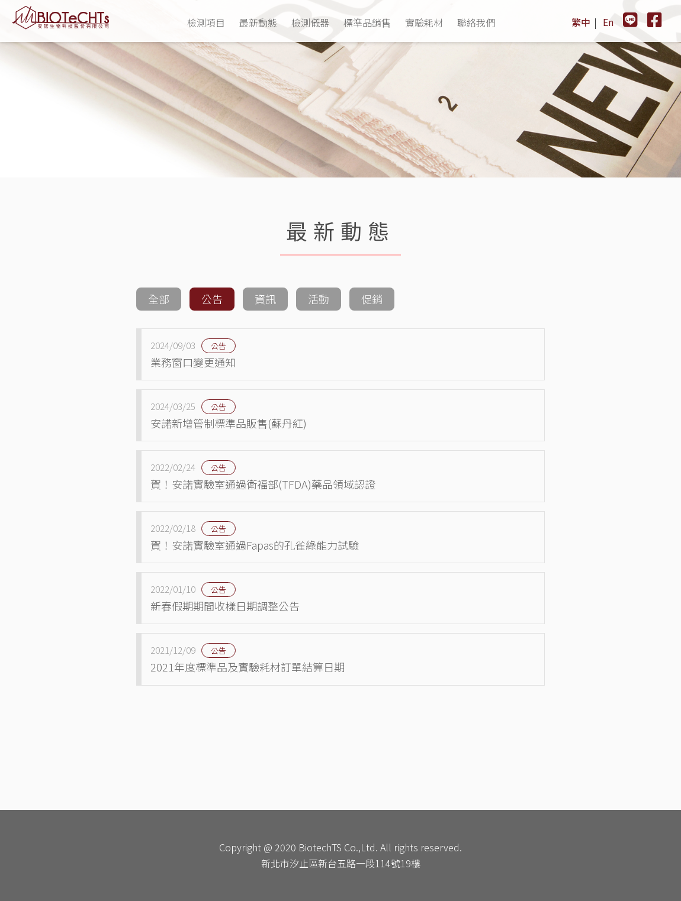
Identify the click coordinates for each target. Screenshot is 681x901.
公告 (212, 298)
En (608, 22)
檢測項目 (206, 22)
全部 (158, 298)
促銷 (372, 298)
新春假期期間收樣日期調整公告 (342, 597)
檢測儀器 (310, 22)
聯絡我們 (476, 22)
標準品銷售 (367, 22)
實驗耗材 (424, 22)
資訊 (265, 298)
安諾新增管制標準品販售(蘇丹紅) (342, 415)
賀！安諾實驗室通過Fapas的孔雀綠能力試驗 (342, 537)
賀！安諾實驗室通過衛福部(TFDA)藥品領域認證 (342, 476)
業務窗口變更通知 (342, 354)
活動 (318, 298)
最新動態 (258, 22)
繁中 (580, 22)
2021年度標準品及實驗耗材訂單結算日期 (342, 658)
